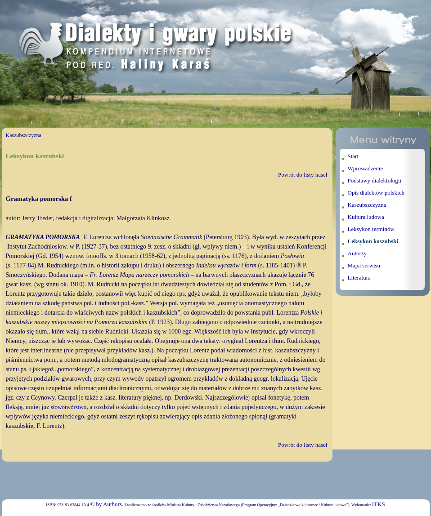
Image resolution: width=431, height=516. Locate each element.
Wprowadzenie (365, 168)
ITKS (378, 504)
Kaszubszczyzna (23, 135)
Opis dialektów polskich (376, 192)
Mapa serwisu (364, 265)
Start (353, 156)
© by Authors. (106, 504)
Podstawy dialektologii (375, 180)
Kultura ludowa (366, 217)
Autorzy (357, 253)
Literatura (359, 277)
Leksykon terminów (371, 229)
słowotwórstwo (68, 407)
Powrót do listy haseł (302, 174)
